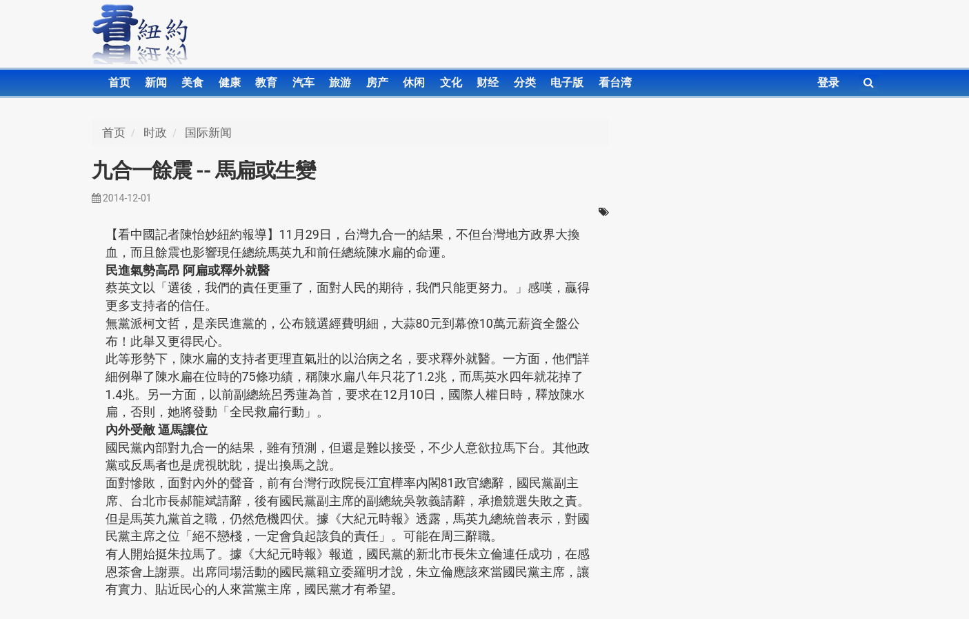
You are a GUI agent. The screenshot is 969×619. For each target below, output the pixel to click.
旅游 (340, 82)
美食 (192, 82)
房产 (377, 82)
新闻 (156, 82)
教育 (266, 82)
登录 (828, 82)
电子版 (566, 82)
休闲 (414, 82)
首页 (119, 82)
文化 (451, 82)
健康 (230, 82)
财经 (488, 82)
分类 (525, 82)
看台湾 (615, 82)
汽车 (303, 82)
